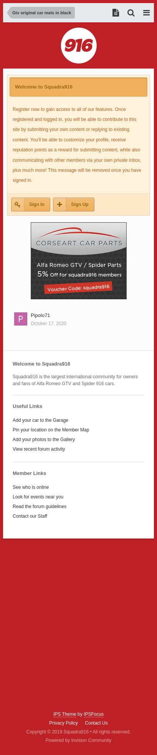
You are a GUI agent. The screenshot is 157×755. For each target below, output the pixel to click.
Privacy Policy (63, 723)
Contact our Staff (30, 516)
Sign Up (79, 204)
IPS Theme (64, 714)
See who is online (31, 487)
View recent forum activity (39, 449)
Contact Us (96, 723)
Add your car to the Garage (40, 420)
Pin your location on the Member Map (51, 430)
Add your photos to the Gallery (44, 439)
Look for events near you (38, 497)
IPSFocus (94, 714)
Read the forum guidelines (39, 506)
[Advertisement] (78, 625)
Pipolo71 (40, 315)
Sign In (37, 204)
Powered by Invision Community (78, 740)
